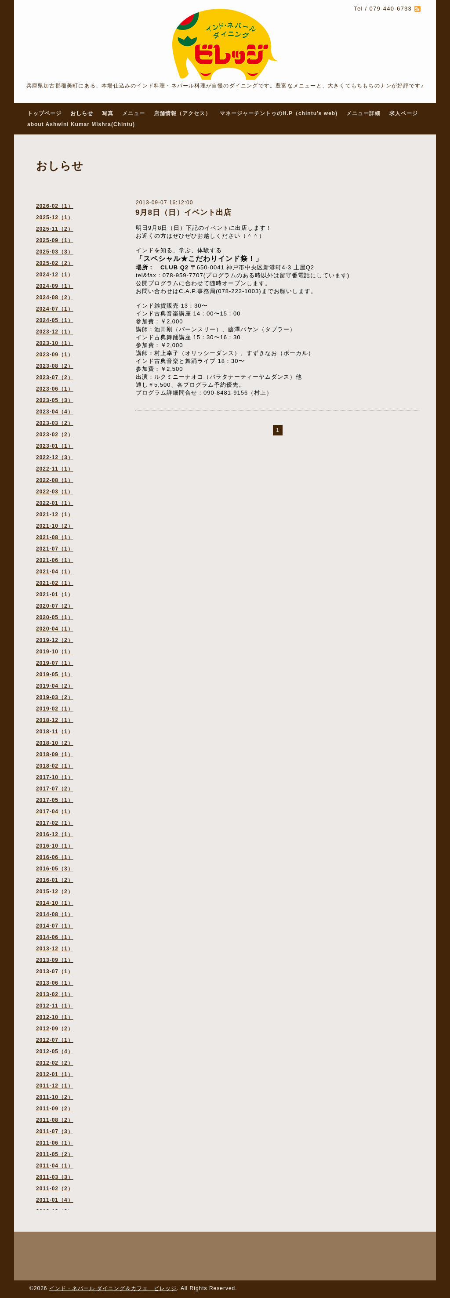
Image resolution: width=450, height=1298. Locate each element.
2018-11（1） (54, 732)
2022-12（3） (54, 457)
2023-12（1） (54, 332)
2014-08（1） (54, 914)
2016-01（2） (54, 880)
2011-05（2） (54, 1154)
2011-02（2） (54, 1189)
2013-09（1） (54, 960)
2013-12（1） (54, 949)
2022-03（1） (54, 492)
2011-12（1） (54, 1086)
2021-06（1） (54, 560)
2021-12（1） (54, 514)
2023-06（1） (54, 389)
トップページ (44, 113)
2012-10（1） (54, 1017)
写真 (107, 113)
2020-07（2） (54, 606)
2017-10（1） (54, 777)
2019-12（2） (54, 640)
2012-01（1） (54, 1074)
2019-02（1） (54, 709)
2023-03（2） (54, 423)
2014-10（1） (54, 903)
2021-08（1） (54, 537)
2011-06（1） (54, 1143)
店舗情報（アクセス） (182, 113)
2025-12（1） (54, 217)
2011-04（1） (54, 1166)
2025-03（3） (54, 252)
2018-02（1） (54, 766)
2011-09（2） (54, 1109)
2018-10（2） (54, 743)
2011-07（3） (54, 1131)
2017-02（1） (54, 823)
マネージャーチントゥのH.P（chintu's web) (279, 113)
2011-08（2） (54, 1120)
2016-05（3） (54, 869)
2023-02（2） (54, 434)
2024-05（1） (54, 320)
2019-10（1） (54, 652)
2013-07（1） (54, 971)
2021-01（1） (54, 594)
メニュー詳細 (363, 113)
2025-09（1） (54, 240)
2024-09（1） (54, 286)
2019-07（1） (54, 663)
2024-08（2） (54, 297)
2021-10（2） (54, 526)
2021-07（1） (54, 549)
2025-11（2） (54, 229)
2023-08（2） (54, 366)
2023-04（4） (54, 412)
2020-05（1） (54, 617)
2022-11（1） (54, 469)
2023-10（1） (54, 343)
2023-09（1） (54, 355)
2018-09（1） (54, 754)
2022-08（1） (54, 480)
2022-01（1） (54, 503)
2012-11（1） (54, 1006)
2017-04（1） (54, 812)
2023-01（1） (54, 446)
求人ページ (403, 113)
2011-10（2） (54, 1097)
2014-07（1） (54, 926)
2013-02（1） (54, 994)
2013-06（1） (54, 983)
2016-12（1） (54, 834)
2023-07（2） (54, 377)
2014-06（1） (54, 937)
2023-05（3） (54, 400)
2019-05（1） (54, 674)
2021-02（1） (54, 583)
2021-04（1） (54, 572)
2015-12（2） (54, 891)
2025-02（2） (54, 263)
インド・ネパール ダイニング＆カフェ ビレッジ (113, 1288)
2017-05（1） (54, 800)
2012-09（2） (54, 1029)
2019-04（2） (54, 686)
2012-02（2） (54, 1063)
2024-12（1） (54, 275)
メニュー (133, 113)
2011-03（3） (54, 1177)
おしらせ (81, 113)
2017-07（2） (54, 789)
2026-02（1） (54, 206)
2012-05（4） (54, 1051)
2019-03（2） (54, 697)
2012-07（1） (54, 1040)
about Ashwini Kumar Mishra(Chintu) (81, 124)
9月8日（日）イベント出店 (183, 212)
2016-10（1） (54, 846)
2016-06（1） (54, 857)
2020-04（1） (54, 629)
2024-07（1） (54, 309)
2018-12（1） (54, 720)
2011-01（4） (54, 1200)
